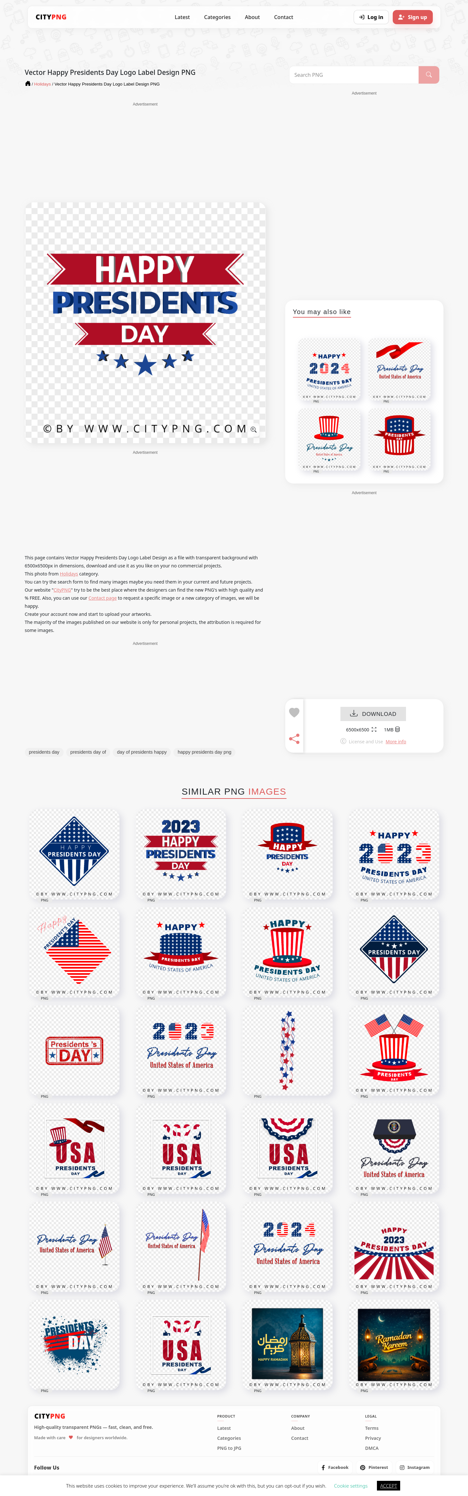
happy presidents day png (204, 752)
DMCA (372, 1448)
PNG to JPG (229, 1448)
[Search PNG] (354, 75)
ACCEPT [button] (388, 1485)
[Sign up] (413, 17)
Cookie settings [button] (351, 1485)
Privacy (373, 1438)
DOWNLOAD (373, 714)
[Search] (429, 75)
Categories (217, 17)
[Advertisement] (145, 152)
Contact (283, 17)
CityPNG (62, 590)
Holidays (69, 574)
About (252, 17)
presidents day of (88, 752)
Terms (372, 1428)
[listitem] (335, 1467)
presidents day (44, 752)
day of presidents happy (142, 752)
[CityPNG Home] (51, 17)
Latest (182, 17)
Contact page (102, 598)
